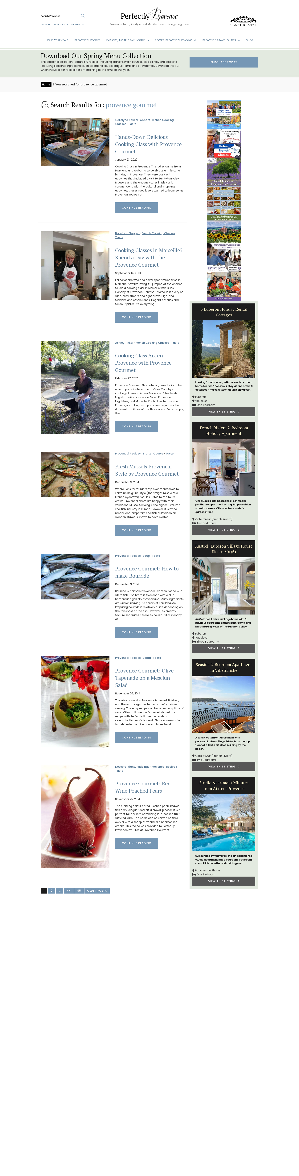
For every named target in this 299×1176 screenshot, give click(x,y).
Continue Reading (136, 208)
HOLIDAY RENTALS (57, 40)
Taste (132, 124)
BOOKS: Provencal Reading (174, 40)
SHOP (249, 40)
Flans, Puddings (138, 767)
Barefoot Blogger (127, 233)
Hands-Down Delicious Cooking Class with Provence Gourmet (148, 144)
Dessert (120, 767)
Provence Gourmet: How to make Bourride (147, 572)
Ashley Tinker (124, 343)
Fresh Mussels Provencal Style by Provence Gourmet (147, 470)
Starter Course (153, 453)
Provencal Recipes (128, 453)
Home (46, 84)
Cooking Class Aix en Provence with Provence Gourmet (143, 362)
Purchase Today (224, 62)
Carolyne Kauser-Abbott (132, 120)
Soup (146, 556)
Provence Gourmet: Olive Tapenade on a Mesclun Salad (144, 678)
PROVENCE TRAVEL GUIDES (220, 40)
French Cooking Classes (158, 233)
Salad (147, 658)
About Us (46, 24)
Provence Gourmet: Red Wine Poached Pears (143, 787)
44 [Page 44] (69, 891)
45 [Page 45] (79, 891)
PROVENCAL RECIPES (87, 40)
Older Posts (97, 891)
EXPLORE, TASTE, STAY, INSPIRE (125, 40)
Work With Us (61, 24)
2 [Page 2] (52, 891)
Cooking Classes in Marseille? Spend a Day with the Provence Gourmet (148, 257)
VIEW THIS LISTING (224, 411)
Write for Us (77, 24)
